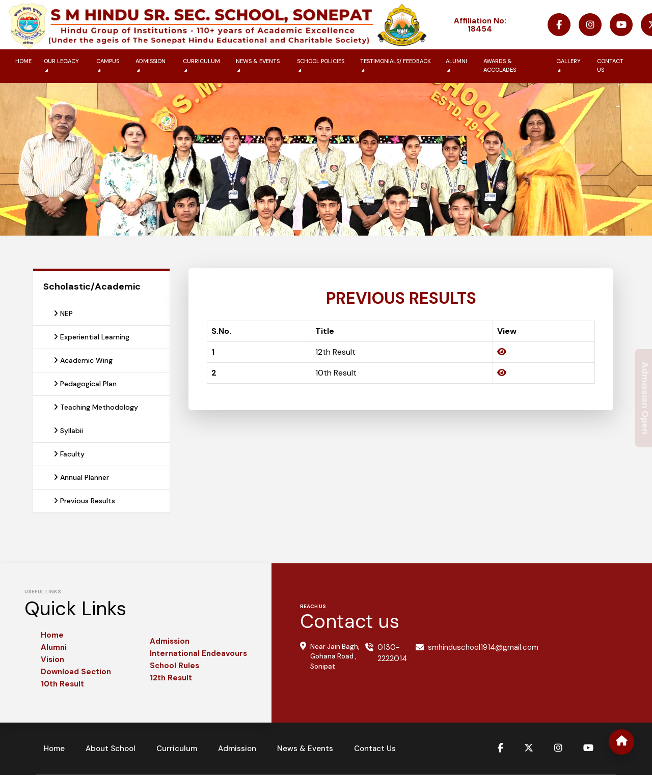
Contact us (610, 65)
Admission (169, 641)
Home (23, 61)
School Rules (174, 666)
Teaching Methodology (95, 407)
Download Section (76, 672)
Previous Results (84, 500)
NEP (63, 313)
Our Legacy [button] (61, 66)
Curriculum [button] (201, 66)
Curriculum (176, 748)
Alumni (54, 647)
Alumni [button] (456, 66)
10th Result (62, 684)
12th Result (171, 678)
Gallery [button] (568, 66)
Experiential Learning (91, 336)
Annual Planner (81, 477)
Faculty (69, 453)
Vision (52, 659)
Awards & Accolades (499, 65)
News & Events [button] (258, 66)
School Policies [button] (320, 66)
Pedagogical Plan (85, 383)
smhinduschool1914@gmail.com (483, 647)
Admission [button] (150, 66)
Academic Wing (83, 360)
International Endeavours (198, 653)
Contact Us (375, 748)
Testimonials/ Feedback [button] (395, 66)
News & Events (305, 748)
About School (110, 748)
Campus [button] (107, 66)
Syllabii (68, 430)
